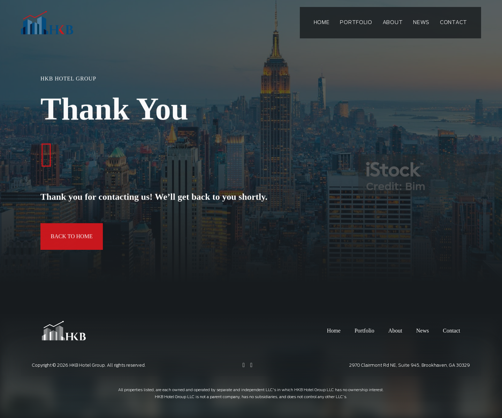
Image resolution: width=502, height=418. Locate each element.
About (393, 22)
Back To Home (71, 237)
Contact (453, 22)
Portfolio (356, 22)
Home (322, 22)
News (421, 22)
